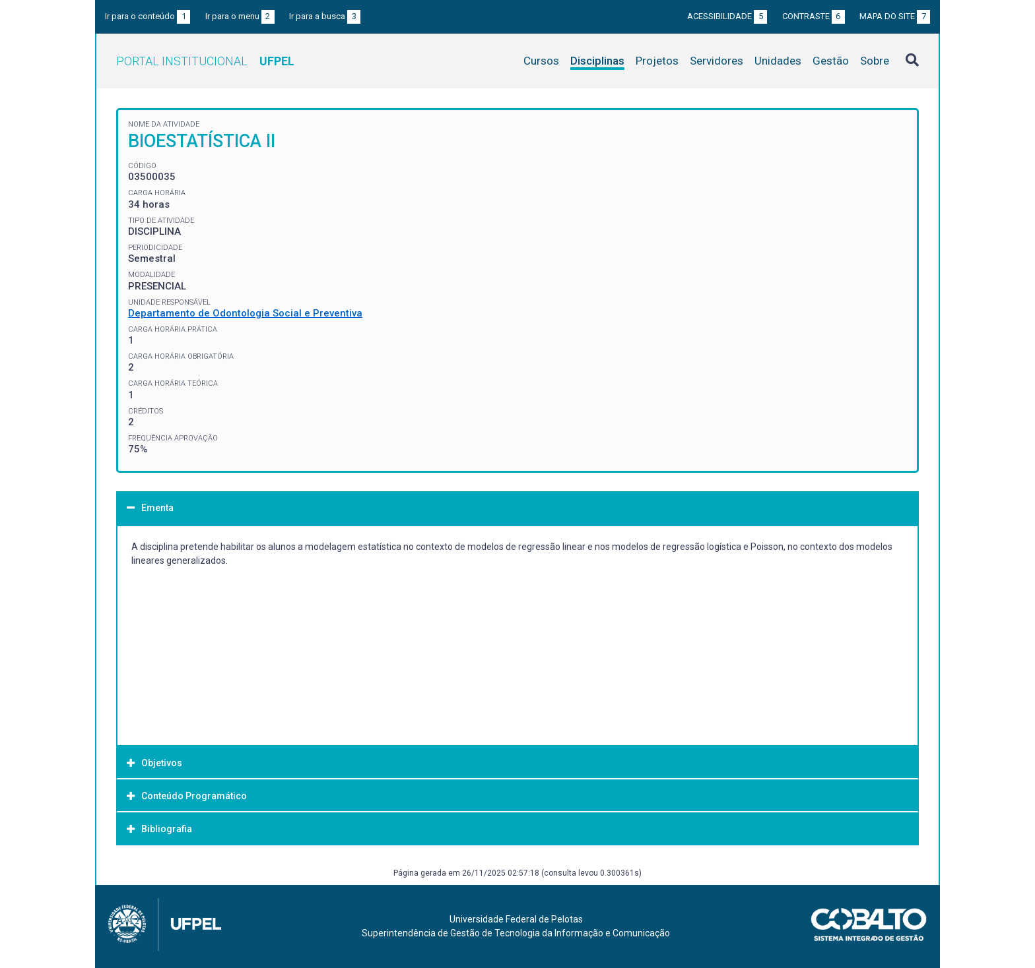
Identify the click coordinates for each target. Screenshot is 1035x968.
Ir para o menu (240, 16)
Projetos (657, 60)
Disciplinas (597, 60)
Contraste (813, 16)
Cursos (541, 60)
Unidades (777, 60)
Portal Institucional (205, 61)
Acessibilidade (727, 16)
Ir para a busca (324, 16)
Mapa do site (894, 16)
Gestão (831, 60)
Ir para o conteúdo (147, 16)
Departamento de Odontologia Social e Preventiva (245, 313)
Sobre (874, 60)
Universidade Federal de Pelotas (516, 919)
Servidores (716, 60)
